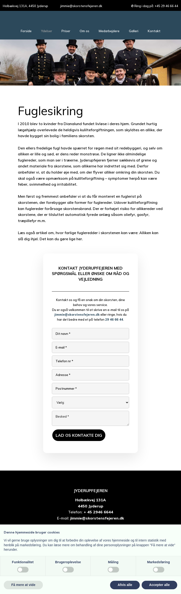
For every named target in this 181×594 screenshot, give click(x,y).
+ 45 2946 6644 (97, 512)
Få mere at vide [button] (23, 585)
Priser (66, 31)
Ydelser (46, 31)
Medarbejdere (109, 31)
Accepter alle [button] (159, 585)
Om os (84, 31)
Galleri (133, 31)
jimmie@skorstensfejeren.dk (77, 314)
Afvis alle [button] (125, 585)
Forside (26, 31)
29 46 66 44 (114, 319)
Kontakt (154, 31)
